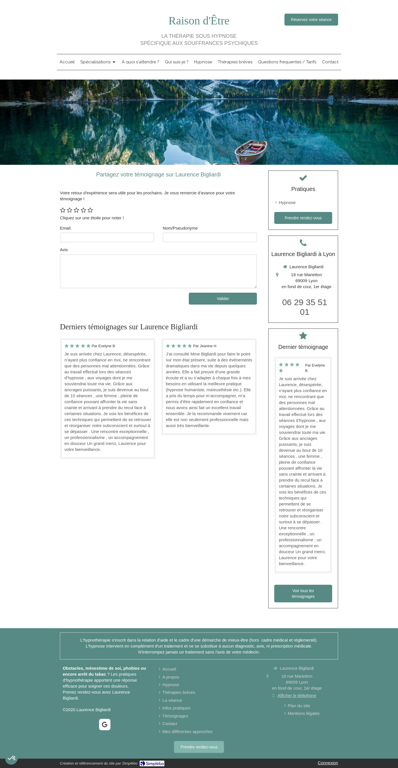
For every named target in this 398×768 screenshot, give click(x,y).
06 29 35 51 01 (304, 307)
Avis (64, 249)
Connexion (328, 762)
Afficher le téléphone (297, 695)
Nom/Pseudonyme (180, 228)
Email (65, 228)
